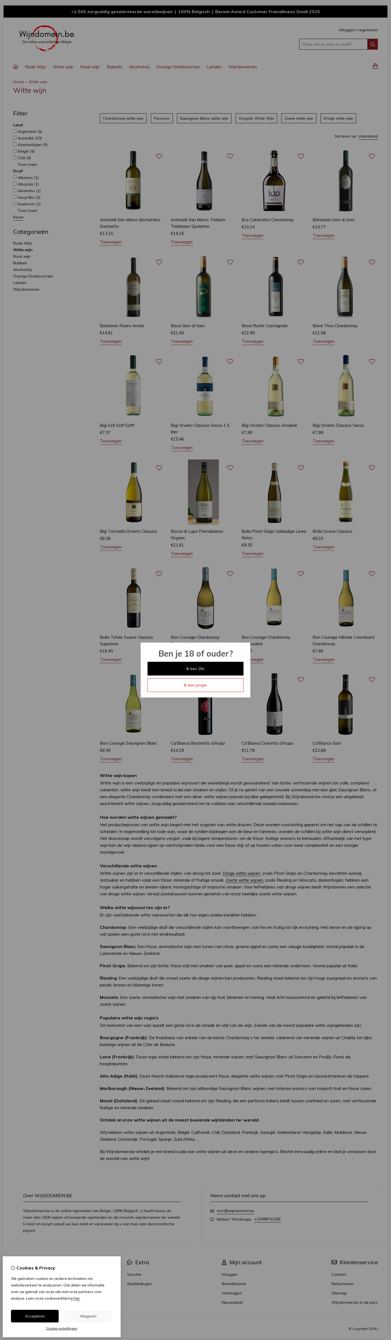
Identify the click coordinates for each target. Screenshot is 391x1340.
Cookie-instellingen (61, 1328)
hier (76, 1298)
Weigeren (88, 1316)
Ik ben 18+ (195, 668)
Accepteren (35, 1316)
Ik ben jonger (195, 685)
